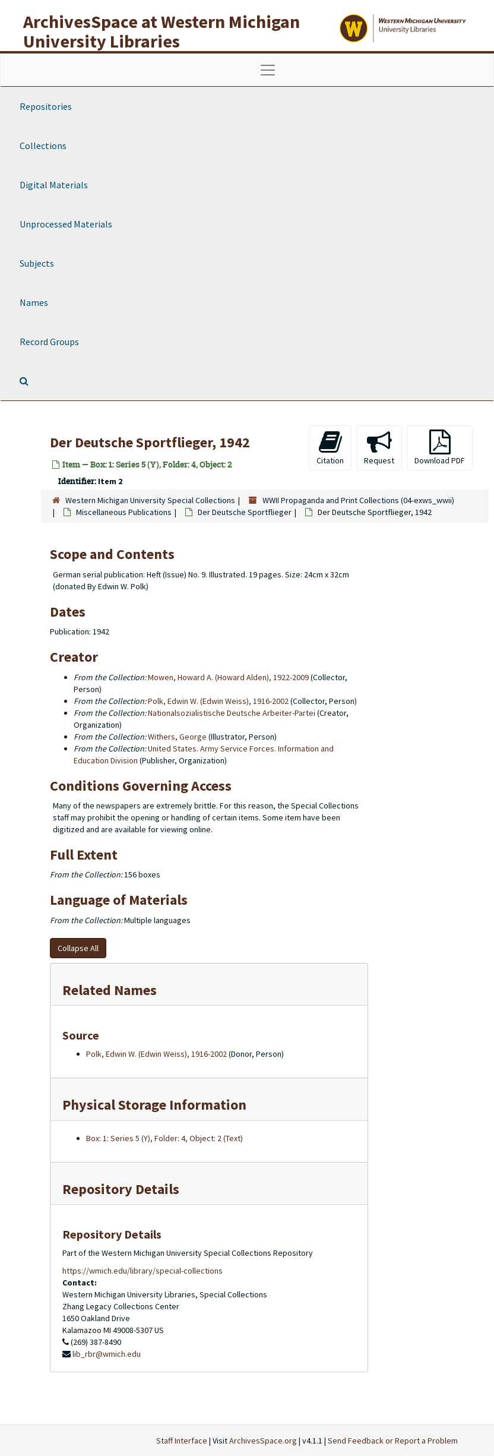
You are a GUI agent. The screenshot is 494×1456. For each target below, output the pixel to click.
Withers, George (177, 736)
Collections (43, 145)
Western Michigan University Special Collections (150, 500)
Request (379, 447)
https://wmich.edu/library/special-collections (142, 1270)
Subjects (37, 263)
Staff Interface (181, 1440)
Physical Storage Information (154, 1104)
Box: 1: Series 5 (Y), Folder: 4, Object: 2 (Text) (164, 1138)
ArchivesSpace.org (263, 1440)
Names (34, 302)
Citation (330, 447)
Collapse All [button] (78, 948)
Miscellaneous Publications (124, 512)
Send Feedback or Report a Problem (393, 1440)
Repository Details (120, 1189)
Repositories (46, 106)
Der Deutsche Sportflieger (245, 512)
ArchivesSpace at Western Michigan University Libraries (161, 31)
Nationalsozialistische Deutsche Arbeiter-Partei (231, 713)
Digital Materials (54, 185)
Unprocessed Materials (66, 224)
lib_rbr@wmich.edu (106, 1353)
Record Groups (49, 342)
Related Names (109, 990)
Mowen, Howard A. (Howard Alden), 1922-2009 (228, 677)
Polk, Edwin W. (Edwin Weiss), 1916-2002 (218, 701)
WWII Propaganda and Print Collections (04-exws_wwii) (358, 500)
